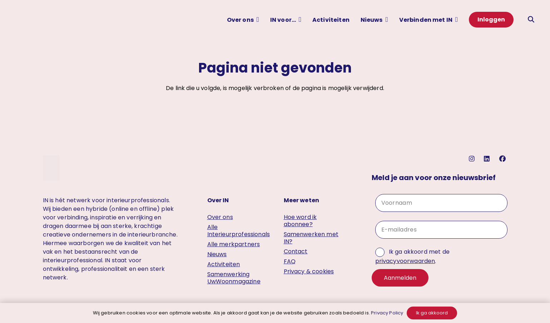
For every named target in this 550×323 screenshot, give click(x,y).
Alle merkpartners (233, 244)
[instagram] (472, 158)
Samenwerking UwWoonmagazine (234, 277)
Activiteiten (223, 264)
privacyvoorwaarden (405, 261)
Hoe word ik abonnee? (300, 220)
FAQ (290, 261)
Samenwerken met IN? (311, 237)
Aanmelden (400, 278)
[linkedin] (487, 158)
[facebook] (503, 158)
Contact (296, 251)
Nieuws (217, 254)
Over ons (220, 217)
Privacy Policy (387, 312)
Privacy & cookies (309, 271)
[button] (258, 19)
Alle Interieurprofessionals (238, 230)
